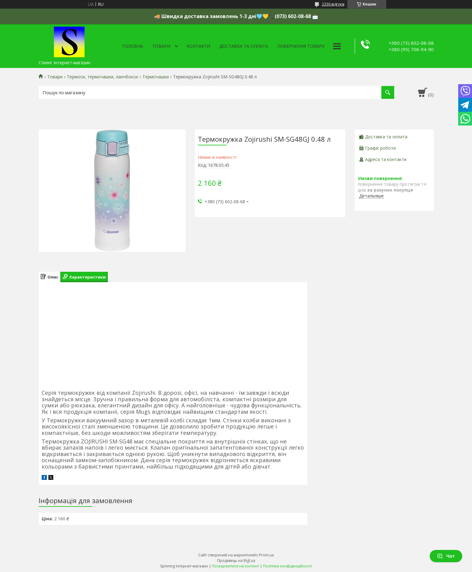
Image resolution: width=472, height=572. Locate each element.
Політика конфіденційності (287, 566)
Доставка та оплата (243, 46)
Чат (446, 556)
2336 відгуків (333, 4)
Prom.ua (266, 555)
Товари (161, 46)
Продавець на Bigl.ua (236, 560)
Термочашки (155, 77)
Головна (132, 46)
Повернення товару (301, 46)
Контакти (198, 46)
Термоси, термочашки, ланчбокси (102, 77)
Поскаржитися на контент (235, 566)
